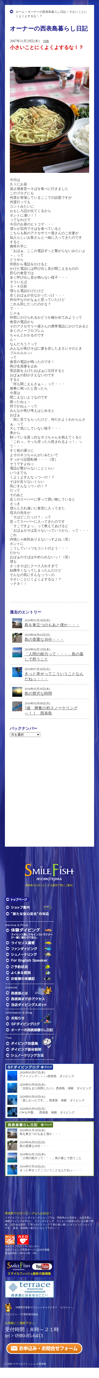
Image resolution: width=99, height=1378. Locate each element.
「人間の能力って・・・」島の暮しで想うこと (51, 1158)
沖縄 (46, 41)
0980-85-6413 (29, 1335)
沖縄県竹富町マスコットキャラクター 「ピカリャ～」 (45, 1307)
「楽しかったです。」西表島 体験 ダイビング (52, 1100)
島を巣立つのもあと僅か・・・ (52, 625)
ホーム (20, 12)
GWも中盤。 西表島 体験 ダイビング (47, 1112)
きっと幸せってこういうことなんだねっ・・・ (51, 1170)
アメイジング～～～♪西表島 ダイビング (47, 1076)
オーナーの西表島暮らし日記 (47, 12)
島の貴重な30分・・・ (44, 639)
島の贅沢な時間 (38, 693)
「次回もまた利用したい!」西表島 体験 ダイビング (55, 1088)
